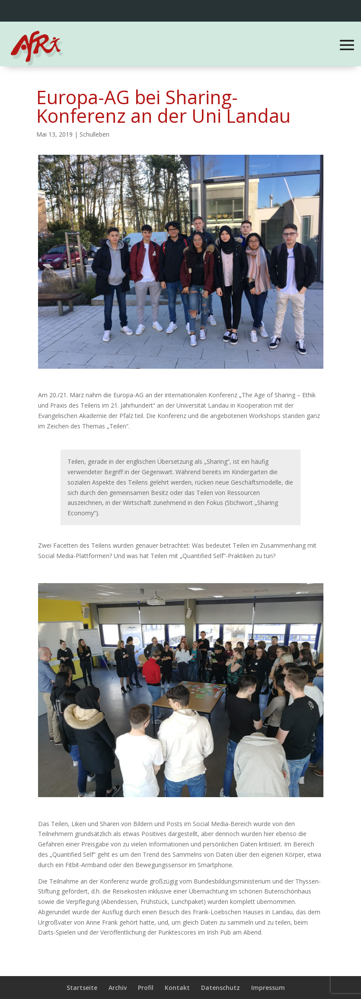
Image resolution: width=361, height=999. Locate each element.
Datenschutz (220, 987)
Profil (145, 987)
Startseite (82, 987)
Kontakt (177, 987)
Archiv (118, 987)
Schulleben (94, 134)
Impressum (268, 987)
